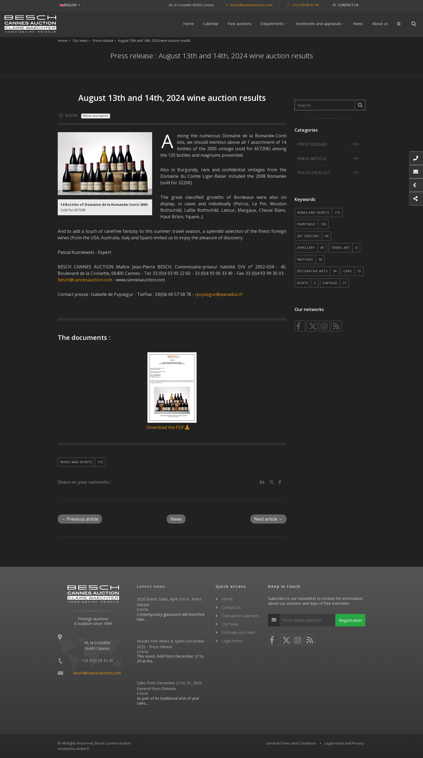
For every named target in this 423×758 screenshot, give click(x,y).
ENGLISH (69, 5)
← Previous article (80, 519)
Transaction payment (240, 615)
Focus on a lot (328, 172)
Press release (103, 40)
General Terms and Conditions (291, 743)
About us (380, 23)
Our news (80, 40)
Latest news (151, 586)
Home (188, 23)
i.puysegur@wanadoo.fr (219, 294)
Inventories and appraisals (318, 23)
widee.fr (83, 748)
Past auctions (239, 23)
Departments (272, 23)
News (358, 23)
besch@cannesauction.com (248, 5)
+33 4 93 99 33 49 (302, 5)
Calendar (211, 23)
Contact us (345, 5)
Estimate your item (238, 632)
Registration (350, 620)
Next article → (268, 519)
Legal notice (232, 640)
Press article (328, 158)
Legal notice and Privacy (344, 743)
